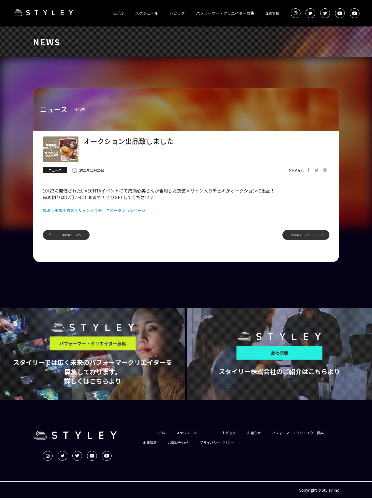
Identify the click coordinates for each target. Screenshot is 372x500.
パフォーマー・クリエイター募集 (225, 13)
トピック (177, 13)
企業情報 (272, 13)
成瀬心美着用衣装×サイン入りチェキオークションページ (101, 210)
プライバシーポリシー (293, 445)
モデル (118, 13)
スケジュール (146, 13)
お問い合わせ (250, 445)
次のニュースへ (296, 236)
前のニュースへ (75, 236)
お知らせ (260, 434)
